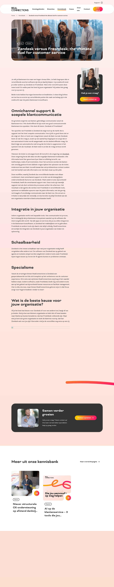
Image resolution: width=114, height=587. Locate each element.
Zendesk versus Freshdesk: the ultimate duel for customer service (48, 15)
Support (98, 3)
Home (13, 15)
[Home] (20, 9)
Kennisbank (22, 15)
